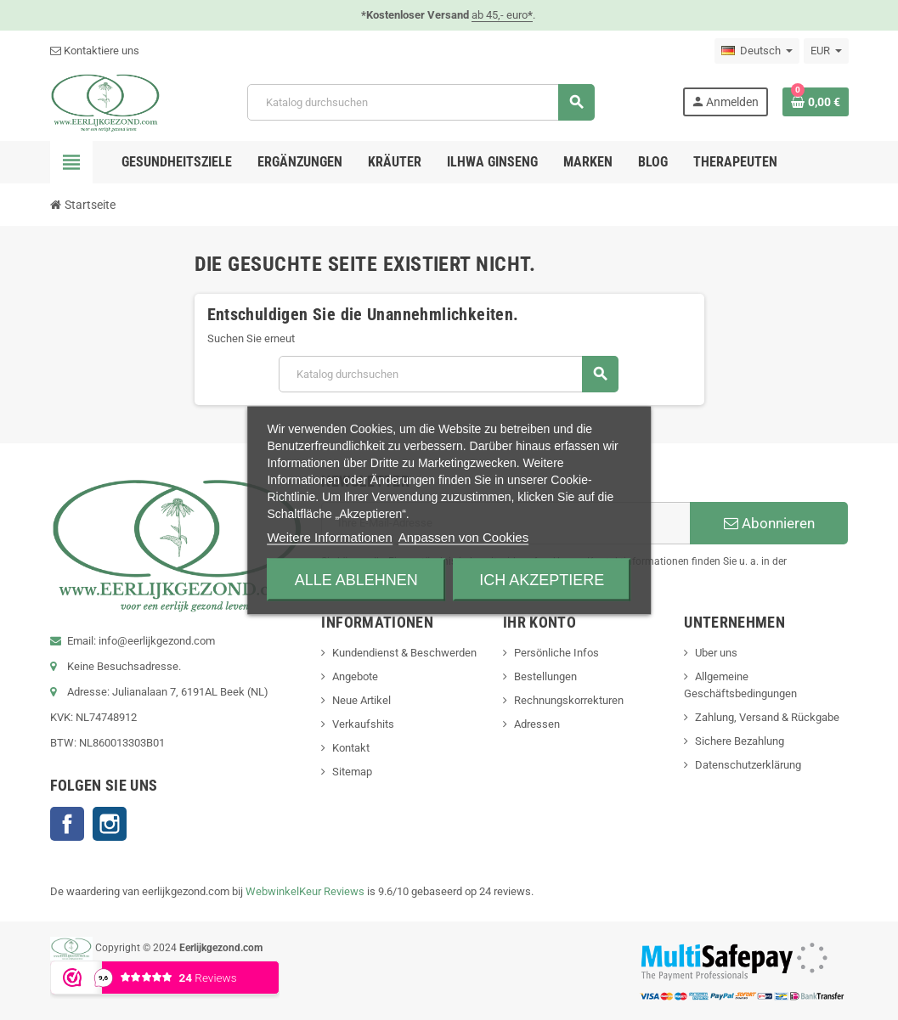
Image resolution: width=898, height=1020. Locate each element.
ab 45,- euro (502, 14)
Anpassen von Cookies (463, 536)
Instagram (110, 824)
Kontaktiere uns (94, 50)
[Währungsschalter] (826, 51)
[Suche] (420, 102)
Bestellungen (545, 676)
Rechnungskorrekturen (569, 700)
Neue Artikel (361, 700)
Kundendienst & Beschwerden (404, 652)
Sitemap (352, 771)
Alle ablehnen (356, 579)
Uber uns (716, 652)
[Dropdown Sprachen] (756, 51)
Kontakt (351, 747)
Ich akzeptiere (541, 579)
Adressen (537, 724)
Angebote (355, 676)
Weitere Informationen (329, 536)
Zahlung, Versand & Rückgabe (767, 717)
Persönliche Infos (556, 652)
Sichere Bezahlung (739, 741)
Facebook (67, 824)
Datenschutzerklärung (748, 764)
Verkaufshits (363, 724)
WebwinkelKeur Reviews (305, 891)
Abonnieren (769, 523)
